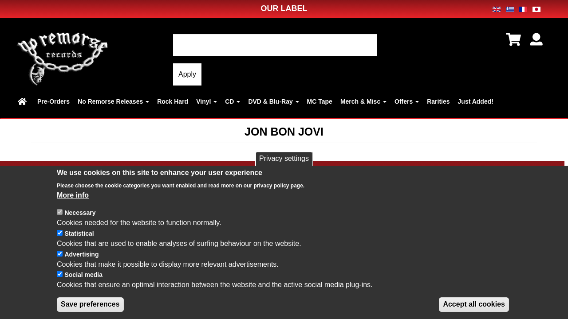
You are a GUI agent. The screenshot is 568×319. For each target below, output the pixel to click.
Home (23, 101)
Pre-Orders (53, 101)
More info (73, 196)
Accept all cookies (474, 306)
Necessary (79, 214)
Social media (83, 276)
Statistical (79, 235)
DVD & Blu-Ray (273, 101)
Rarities (438, 101)
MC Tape (319, 101)
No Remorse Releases (113, 101)
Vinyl (206, 101)
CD (232, 101)
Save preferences (90, 306)
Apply (187, 74)
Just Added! (475, 101)
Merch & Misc (363, 101)
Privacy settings (284, 160)
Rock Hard (172, 101)
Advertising (81, 255)
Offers (406, 101)
